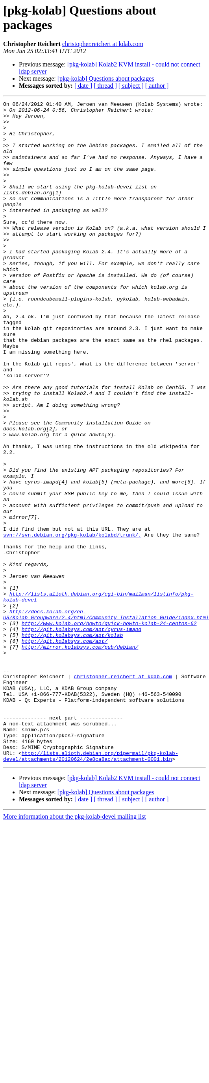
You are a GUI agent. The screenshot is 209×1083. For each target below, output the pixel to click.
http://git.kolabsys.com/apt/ (64, 749)
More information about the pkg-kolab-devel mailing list (74, 948)
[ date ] (83, 85)
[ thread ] (105, 85)
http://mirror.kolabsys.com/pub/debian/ (80, 756)
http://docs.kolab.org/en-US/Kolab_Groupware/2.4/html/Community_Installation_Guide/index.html (106, 717)
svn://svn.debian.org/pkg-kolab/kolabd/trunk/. (72, 621)
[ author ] (157, 85)
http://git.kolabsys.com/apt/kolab (72, 742)
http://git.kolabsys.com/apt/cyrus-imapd (81, 735)
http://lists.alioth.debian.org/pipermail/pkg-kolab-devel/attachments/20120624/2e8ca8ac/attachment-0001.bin (90, 887)
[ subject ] (131, 85)
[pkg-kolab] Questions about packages (105, 78)
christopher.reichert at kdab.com (102, 44)
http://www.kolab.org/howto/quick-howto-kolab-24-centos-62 (109, 728)
